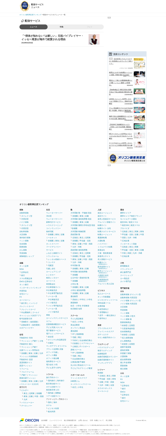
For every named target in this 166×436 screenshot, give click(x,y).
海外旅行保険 (24, 238)
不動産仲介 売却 (26, 338)
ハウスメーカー (27, 403)
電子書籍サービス (53, 330)
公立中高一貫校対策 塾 (80, 278)
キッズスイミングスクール (81, 384)
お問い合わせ (83, 420)
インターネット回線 (128, 244)
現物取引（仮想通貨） (30, 322)
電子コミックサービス (55, 334)
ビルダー (25, 390)
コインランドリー (53, 228)
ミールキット (51, 238)
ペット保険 (24, 241)
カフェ (49, 321)
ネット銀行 (24, 285)
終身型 (124, 325)
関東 (114, 376)
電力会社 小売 (52, 365)
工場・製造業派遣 (105, 253)
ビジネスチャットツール (108, 300)
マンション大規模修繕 (28, 356)
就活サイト (102, 216)
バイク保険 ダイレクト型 (130, 301)
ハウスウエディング (106, 347)
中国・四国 (39, 396)
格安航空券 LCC (52, 390)
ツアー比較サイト (53, 396)
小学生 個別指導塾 (78, 290)
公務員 (75, 346)
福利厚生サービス (53, 361)
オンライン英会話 (78, 328)
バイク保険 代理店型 (128, 304)
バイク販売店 (51, 303)
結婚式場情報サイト (106, 360)
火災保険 (23, 234)
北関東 (31, 393)
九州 (41, 353)
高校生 (75, 299)
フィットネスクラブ (79, 378)
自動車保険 (24, 213)
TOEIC (75, 340)
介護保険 (123, 356)
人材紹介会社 (103, 276)
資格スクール (76, 350)
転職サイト (102, 225)
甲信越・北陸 (85, 241)
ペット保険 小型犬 (127, 316)
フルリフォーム (27, 372)
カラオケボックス (105, 388)
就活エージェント (105, 213)
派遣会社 (101, 250)
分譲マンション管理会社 (29, 350)
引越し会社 (50, 269)
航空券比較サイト (53, 384)
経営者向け (104, 309)
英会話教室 (75, 325)
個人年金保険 (125, 362)
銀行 (23, 275)
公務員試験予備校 (78, 362)
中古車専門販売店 (55, 293)
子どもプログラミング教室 (81, 368)
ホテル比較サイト (53, 387)
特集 (61, 27)
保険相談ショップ (26, 256)
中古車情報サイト (53, 287)
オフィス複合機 (52, 358)
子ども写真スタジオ (54, 327)
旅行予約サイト (52, 377)
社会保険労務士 (86, 340)
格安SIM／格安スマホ (129, 222)
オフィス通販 (51, 355)
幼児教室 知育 (76, 309)
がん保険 (23, 250)
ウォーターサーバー (54, 213)
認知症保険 (124, 350)
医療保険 (23, 247)
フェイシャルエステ (106, 331)
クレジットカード (26, 306)
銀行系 (24, 303)
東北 (25, 393)
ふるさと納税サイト (54, 253)
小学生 (89, 299)
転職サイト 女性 (104, 228)
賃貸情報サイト (25, 362)
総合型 (50, 337)
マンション (25, 341)
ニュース (33, 27)
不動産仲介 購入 (26, 344)
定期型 (132, 325)
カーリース (50, 281)
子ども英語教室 (77, 319)
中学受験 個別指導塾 (79, 272)
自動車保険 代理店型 (128, 298)
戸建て (35, 341)
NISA (21, 269)
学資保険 (23, 253)
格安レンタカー (52, 278)
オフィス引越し (52, 352)
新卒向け (103, 318)
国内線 (50, 393)
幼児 (74, 322)
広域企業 (125, 241)
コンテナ (51, 262)
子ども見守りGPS (53, 368)
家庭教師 (74, 303)
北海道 (75, 238)
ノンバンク (33, 303)
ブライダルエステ (105, 328)
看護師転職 (102, 238)
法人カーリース (104, 294)
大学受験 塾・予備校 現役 (81, 213)
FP (73, 334)
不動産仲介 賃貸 (26, 359)
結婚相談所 (102, 354)
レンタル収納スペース (57, 259)
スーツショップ (126, 275)
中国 (142, 234)
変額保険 (123, 366)
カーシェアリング (53, 272)
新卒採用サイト (104, 267)
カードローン (24, 300)
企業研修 (101, 306)
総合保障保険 (125, 359)
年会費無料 (25, 312)
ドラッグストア (126, 269)
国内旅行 (51, 381)
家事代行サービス (53, 222)
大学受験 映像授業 (78, 231)
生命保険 (23, 244)
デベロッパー (26, 406)
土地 (41, 341)
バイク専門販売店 (55, 306)
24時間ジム (75, 381)
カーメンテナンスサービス (57, 318)
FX (20, 297)
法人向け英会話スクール (81, 365)
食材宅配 (49, 231)
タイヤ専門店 (125, 281)
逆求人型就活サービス (107, 219)
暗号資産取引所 (25, 319)
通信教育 (74, 296)
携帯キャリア (125, 213)
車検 (48, 315)
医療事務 (80, 334)
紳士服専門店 (125, 272)
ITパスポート (85, 346)
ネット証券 (24, 266)
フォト (89, 27)
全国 (112, 385)
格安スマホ (135, 225)
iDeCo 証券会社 (25, 281)
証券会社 (25, 272)
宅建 (74, 337)
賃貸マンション (25, 366)
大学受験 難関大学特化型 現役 (83, 225)
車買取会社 (50, 284)
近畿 (36, 353)
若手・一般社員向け (107, 315)
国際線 (58, 393)
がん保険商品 (125, 341)
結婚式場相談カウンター (108, 357)
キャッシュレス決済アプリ (30, 315)
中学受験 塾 (75, 265)
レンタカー (50, 275)
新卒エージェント (105, 271)
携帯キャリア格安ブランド (131, 216)
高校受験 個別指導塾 (79, 250)
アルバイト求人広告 (106, 284)
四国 (124, 238)
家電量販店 (124, 266)
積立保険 (123, 369)
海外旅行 (60, 381)
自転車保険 (24, 231)
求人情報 (109, 420)
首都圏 (24, 353)
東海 (30, 353)
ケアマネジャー (87, 343)
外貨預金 (23, 291)
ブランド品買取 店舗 (54, 349)
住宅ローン (24, 294)
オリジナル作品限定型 (57, 340)
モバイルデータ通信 (128, 219)
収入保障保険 (127, 338)
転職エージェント (105, 234)
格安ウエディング (105, 350)
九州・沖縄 (76, 247)
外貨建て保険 (125, 353)
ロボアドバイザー (26, 328)
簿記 (79, 337)
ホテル (49, 405)
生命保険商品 (125, 331)
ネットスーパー (52, 244)
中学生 (82, 299)
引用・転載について (97, 420)
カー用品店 (124, 278)
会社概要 (44, 420)
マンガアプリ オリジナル (56, 346)
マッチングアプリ (105, 363)
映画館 (100, 373)
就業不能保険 (125, 347)
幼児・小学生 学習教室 (80, 306)
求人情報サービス (105, 259)
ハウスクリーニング (54, 225)
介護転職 (101, 241)
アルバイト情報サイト (107, 222)
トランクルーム (52, 256)
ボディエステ (103, 334)
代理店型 (25, 219)
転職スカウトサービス (107, 231)
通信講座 (74, 331)
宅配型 (50, 265)
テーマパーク (103, 391)
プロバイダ (124, 228)
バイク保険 (24, 222)
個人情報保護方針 (70, 420)
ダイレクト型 (26, 216)
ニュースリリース (55, 420)
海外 (55, 402)
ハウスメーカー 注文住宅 (29, 384)
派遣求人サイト (104, 256)
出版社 (50, 343)
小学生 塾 (74, 284)
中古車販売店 (51, 290)
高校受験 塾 (75, 234)
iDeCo (122, 392)
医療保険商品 (125, 322)
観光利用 (51, 411)
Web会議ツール (104, 303)
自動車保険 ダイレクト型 (130, 294)
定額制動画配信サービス (56, 324)
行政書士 (76, 343)
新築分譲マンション (27, 378)
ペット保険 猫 (126, 319)
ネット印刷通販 (104, 297)
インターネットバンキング (30, 288)
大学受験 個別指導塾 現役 (81, 219)
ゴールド (35, 312)
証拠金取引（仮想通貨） (31, 325)
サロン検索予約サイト (107, 337)
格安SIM (125, 225)
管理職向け (104, 312)
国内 (50, 402)
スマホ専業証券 (25, 278)
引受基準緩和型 (128, 328)
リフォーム (24, 369)
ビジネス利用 (53, 408)
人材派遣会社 (103, 280)
